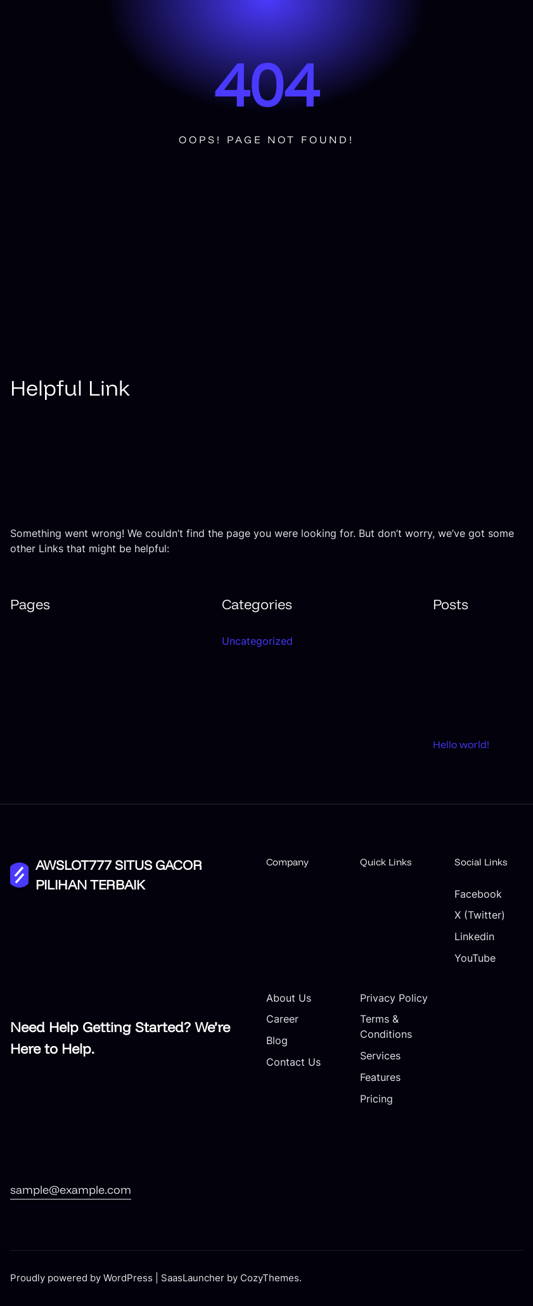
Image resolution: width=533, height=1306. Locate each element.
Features (380, 1077)
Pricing (376, 1099)
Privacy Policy (394, 998)
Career (282, 1019)
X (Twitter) (479, 915)
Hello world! (461, 744)
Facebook (478, 894)
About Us (288, 998)
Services (380, 1056)
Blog (277, 1041)
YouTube (475, 958)
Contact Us (293, 1062)
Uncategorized (257, 641)
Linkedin (474, 937)
